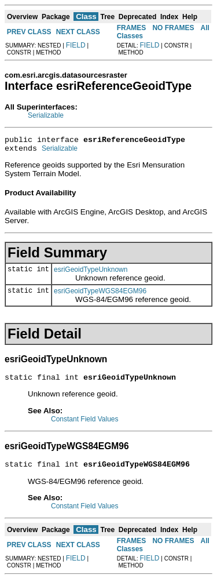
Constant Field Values (85, 424)
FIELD (76, 45)
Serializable (46, 115)
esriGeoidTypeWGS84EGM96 (100, 294)
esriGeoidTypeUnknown (90, 273)
